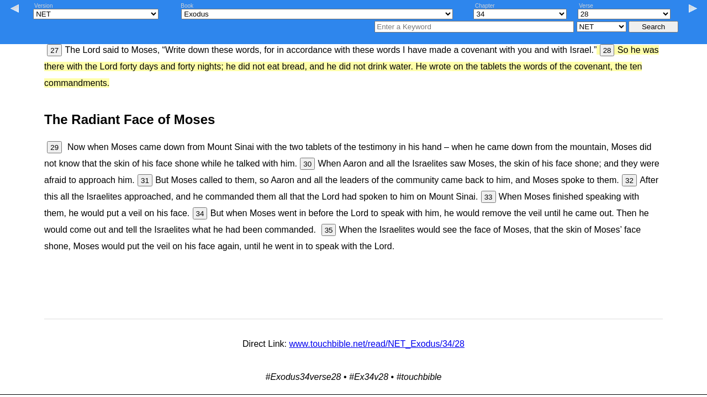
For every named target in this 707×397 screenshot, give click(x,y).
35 (329, 230)
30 (307, 164)
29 (54, 147)
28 (607, 50)
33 (488, 197)
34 (200, 214)
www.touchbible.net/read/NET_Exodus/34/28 (377, 343)
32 (629, 180)
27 (54, 50)
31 (145, 180)
